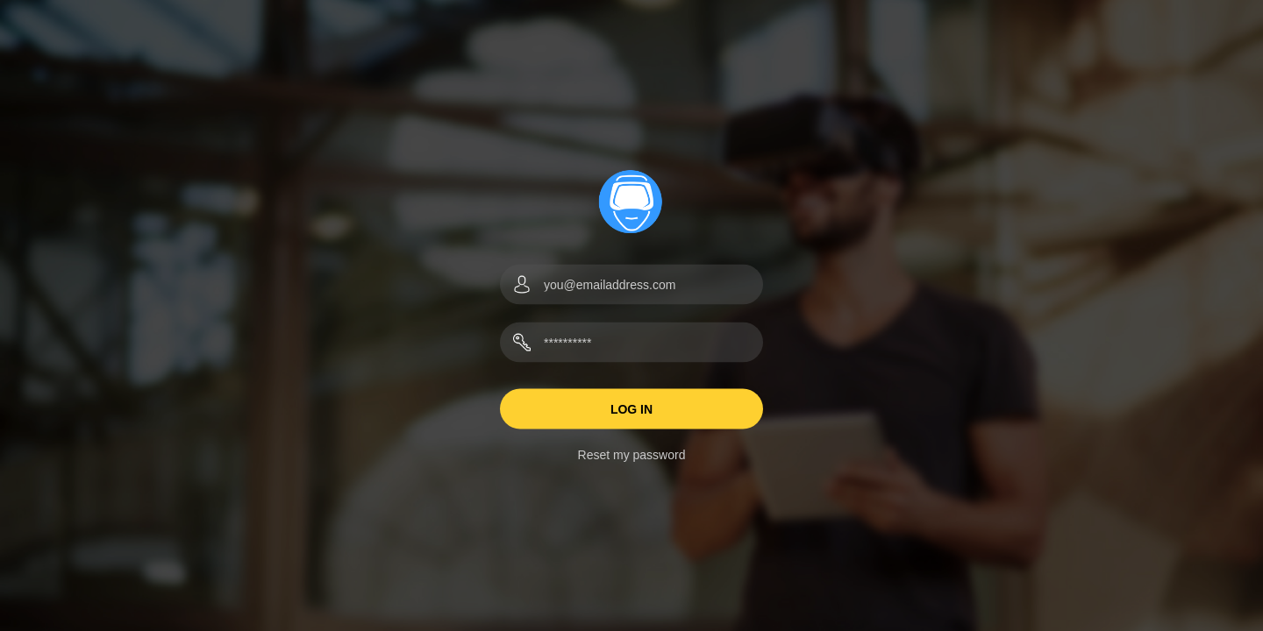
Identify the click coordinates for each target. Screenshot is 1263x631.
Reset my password (632, 455)
